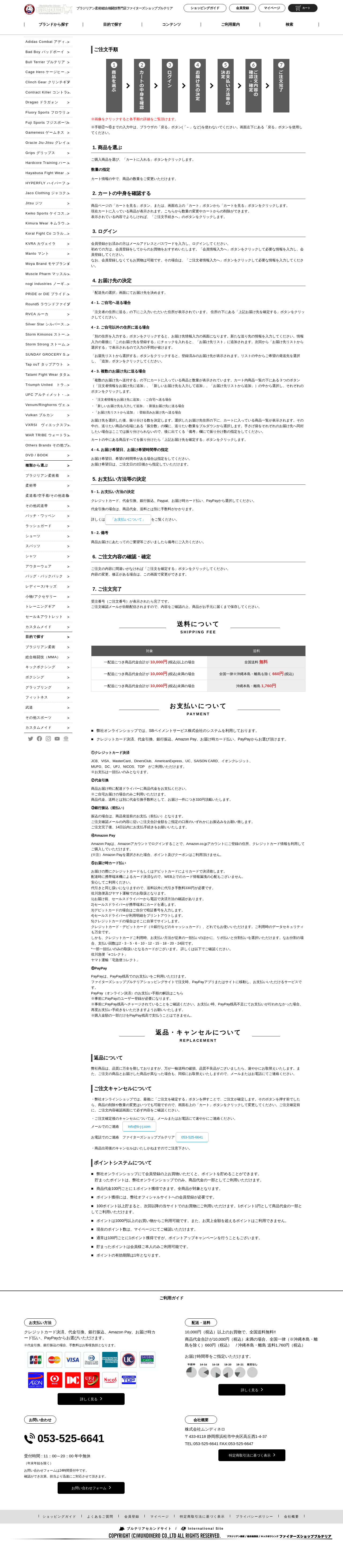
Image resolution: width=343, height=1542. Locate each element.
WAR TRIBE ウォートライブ (48, 435)
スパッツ (32, 546)
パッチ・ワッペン (40, 516)
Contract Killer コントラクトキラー (48, 92)
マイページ (272, 8)
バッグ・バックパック (44, 576)
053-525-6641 (192, 1137)
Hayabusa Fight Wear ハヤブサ (48, 173)
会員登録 (242, 8)
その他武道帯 (36, 506)
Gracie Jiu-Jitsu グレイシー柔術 (48, 143)
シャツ (31, 556)
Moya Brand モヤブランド (47, 264)
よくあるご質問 (100, 1516)
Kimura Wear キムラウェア (48, 223)
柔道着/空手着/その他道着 (47, 496)
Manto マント (37, 253)
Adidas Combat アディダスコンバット (48, 42)
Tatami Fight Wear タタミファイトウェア (48, 375)
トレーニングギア (40, 606)
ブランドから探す (54, 24)
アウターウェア (38, 566)
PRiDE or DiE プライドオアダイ (48, 294)
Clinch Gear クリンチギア (47, 82)
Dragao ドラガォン (41, 102)
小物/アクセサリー (41, 597)
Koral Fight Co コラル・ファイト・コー (48, 233)
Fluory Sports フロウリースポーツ (48, 112)
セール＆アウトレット (44, 617)
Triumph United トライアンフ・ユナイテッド (48, 385)
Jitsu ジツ (34, 203)
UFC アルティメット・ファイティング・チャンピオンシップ (48, 395)
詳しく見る (91, 1398)
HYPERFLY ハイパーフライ (48, 183)
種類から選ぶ (36, 465)
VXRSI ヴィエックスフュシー (48, 425)
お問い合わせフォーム (91, 1487)
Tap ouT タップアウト (44, 364)
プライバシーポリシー (254, 1516)
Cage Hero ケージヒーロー (48, 72)
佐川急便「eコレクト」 (109, 954)
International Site (202, 1528)
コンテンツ (171, 24)
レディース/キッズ (41, 586)
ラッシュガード (38, 526)
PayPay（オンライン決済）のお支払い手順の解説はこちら (137, 993)
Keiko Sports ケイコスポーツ (48, 213)
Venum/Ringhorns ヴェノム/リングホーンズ (48, 405)
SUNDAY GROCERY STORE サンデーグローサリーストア (48, 354)
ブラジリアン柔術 (40, 647)
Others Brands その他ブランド (48, 445)
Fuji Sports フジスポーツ (47, 123)
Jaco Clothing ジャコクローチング (48, 193)
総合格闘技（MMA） (43, 657)
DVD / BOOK (36, 455)
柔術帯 (31, 485)
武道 (29, 707)
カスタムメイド (38, 627)
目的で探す (112, 24)
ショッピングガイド (205, 8)
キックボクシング (40, 667)
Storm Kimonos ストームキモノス (48, 334)
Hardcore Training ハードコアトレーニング (48, 163)
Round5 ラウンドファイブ (47, 304)
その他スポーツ (38, 718)
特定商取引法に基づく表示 (252, 1454)
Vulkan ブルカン (39, 415)
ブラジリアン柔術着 (42, 475)
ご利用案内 (230, 24)
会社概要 (291, 1516)
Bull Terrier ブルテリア (45, 62)
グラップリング (38, 687)
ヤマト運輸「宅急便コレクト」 (115, 960)
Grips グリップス (40, 153)
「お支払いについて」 (128, 519)
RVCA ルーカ (37, 314)
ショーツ (32, 536)
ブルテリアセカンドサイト (145, 1528)
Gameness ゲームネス (44, 132)
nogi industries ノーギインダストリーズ (48, 284)
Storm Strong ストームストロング (48, 344)
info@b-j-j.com (139, 1126)
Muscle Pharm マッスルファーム (48, 274)
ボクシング (34, 677)
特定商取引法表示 (202, 1516)
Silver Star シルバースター (48, 324)
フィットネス (36, 697)
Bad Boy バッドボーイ (44, 52)
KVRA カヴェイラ (40, 244)
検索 (289, 24)
